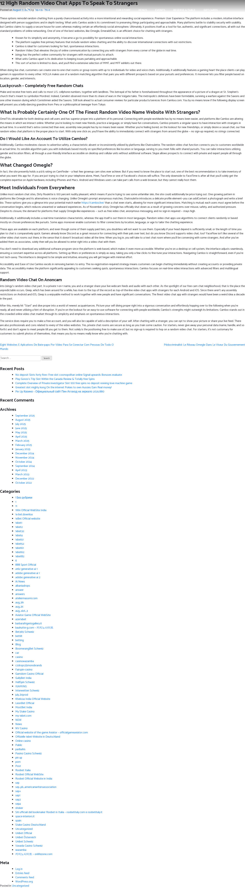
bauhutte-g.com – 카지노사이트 (34, 627)
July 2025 (20, 424)
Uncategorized (24, 829)
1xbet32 (19, 531)
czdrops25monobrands (28, 665)
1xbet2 (19, 527)
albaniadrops (22, 585)
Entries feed (22, 873)
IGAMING (21, 686)
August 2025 (22, 420)
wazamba (20, 850)
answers (20, 594)
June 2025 (21, 428)
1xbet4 (19, 535)
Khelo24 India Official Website (32, 699)
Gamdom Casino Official (29, 674)
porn (18, 762)
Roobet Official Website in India (33, 778)
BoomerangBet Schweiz (29, 648)
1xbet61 (19, 548)
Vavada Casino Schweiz (29, 845)
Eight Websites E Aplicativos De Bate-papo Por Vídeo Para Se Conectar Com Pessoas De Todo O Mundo (57, 346)
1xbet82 (19, 556)
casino (19, 657)
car (17, 653)
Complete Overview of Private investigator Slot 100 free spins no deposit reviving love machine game (73, 383)
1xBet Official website (27, 518)
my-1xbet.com (23, 715)
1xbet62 (19, 552)
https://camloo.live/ (93, 202)
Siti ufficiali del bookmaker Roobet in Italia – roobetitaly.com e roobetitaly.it (58, 812)
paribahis (20, 749)
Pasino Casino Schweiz (28, 753)
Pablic (18, 745)
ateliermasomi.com (26, 598)
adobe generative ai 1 (27, 573)
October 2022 (23, 483)
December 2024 (24, 453)
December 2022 (24, 478)
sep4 (18, 804)
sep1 (17, 795)
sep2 (18, 799)
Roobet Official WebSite (29, 774)
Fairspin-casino (23, 669)
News (18, 724)
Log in (18, 869)
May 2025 (21, 432)
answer (19, 590)
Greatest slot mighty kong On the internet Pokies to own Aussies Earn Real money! (63, 387)
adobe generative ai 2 (27, 577)
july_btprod (21, 694)
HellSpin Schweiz (25, 682)
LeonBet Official (24, 703)
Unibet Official (23, 833)
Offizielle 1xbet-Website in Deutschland (37, 736)
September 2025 (25, 415)
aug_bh (19, 602)
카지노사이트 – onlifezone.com (33, 854)
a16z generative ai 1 (26, 569)
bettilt (18, 636)
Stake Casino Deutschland (30, 824)
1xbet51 (19, 539)
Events (160, 10)
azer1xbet (20, 619)
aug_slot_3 (21, 611)
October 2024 (23, 462)
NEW (18, 720)
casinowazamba (24, 661)
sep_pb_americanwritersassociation (35, 787)
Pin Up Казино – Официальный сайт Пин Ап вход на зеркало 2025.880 (59, 391)
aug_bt (19, 606)
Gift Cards (210, 10)
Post (18, 766)
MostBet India (23, 707)
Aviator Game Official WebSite (33, 615)
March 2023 (22, 474)
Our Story (123, 10)
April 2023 (21, 470)
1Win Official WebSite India (30, 510)
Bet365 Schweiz (24, 632)
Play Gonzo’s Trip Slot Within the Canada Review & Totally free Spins (55, 379)
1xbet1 (18, 523)
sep (17, 783)
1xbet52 (19, 544)
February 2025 (23, 445)
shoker (19, 808)
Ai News (20, 581)
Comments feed (24, 877)
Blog (18, 644)
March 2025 (22, 441)
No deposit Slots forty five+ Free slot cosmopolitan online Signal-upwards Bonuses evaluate (68, 375)
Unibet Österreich (25, 837)
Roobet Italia (23, 770)
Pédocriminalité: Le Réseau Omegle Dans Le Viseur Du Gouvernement (204, 344)
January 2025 (22, 449)
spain (18, 820)
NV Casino (21, 728)
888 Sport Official (25, 564)
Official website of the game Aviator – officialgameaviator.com (51, 732)
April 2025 (21, 436)
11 (16, 506)
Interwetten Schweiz (27, 690)
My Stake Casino (25, 711)
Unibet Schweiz (24, 841)
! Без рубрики (23, 497)
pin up (18, 757)
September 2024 (25, 466)
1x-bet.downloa (24, 514)
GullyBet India (23, 678)
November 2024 (24, 457)
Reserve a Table (184, 10)
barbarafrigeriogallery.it (28, 623)
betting (19, 640)
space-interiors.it (25, 816)
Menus (142, 10)
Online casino (23, 741)
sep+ (18, 791)
